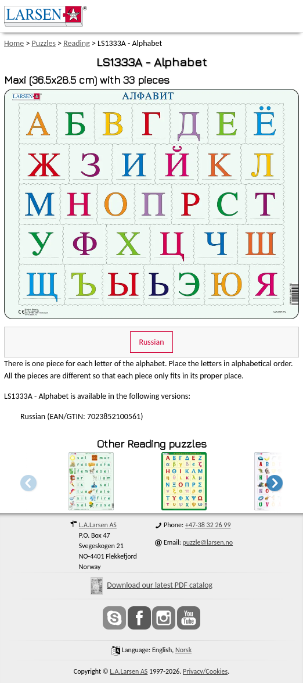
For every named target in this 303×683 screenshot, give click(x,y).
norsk (183, 650)
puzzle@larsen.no (208, 542)
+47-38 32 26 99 (208, 525)
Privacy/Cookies (205, 671)
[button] (274, 482)
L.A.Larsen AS (98, 525)
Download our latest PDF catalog (151, 585)
